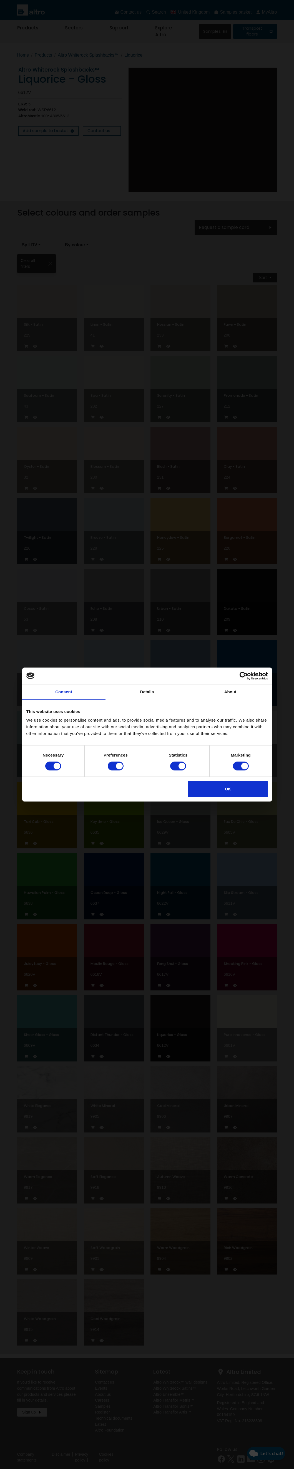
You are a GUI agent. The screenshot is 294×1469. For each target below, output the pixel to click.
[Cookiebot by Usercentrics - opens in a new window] (243, 676)
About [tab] (230, 691)
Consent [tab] (63, 691)
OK (228, 789)
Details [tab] (147, 691)
